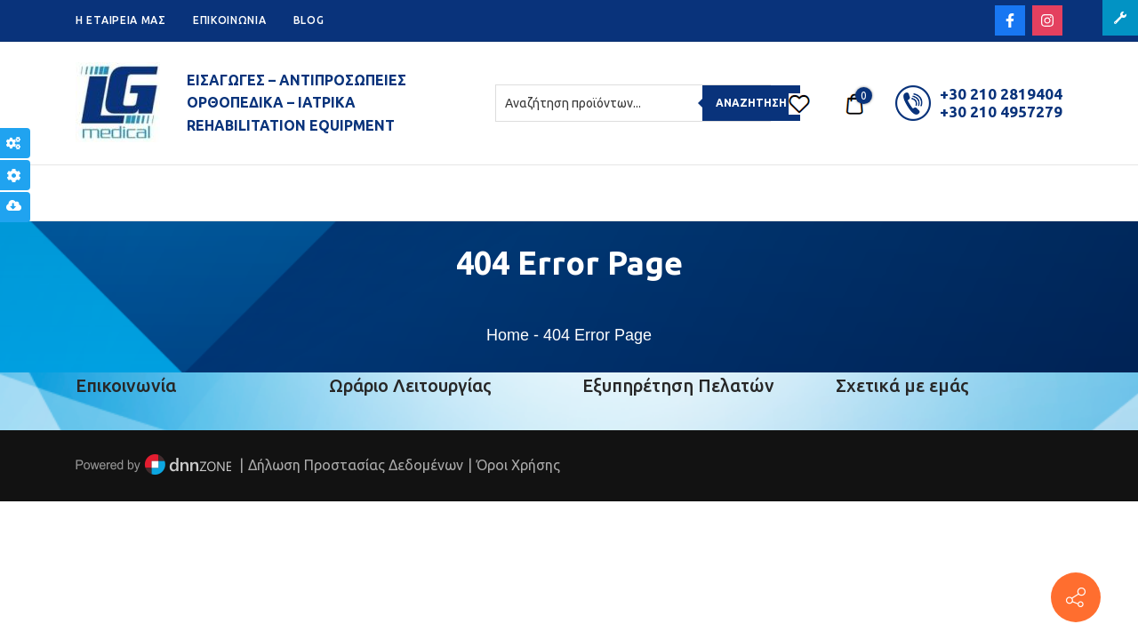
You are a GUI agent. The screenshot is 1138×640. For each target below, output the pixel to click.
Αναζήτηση (751, 102)
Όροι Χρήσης (518, 465)
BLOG (309, 20)
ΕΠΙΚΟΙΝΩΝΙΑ (230, 20)
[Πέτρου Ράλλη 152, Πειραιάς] (1076, 597)
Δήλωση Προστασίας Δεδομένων (355, 465)
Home (507, 335)
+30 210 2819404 (1001, 93)
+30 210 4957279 (1001, 111)
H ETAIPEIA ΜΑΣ (121, 20)
